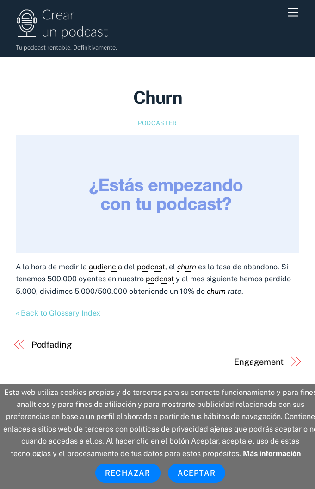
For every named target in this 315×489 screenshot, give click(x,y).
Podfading (51, 344)
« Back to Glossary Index (58, 313)
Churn (157, 97)
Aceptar (197, 473)
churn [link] (186, 266)
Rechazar (128, 473)
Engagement (259, 362)
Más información (272, 453)
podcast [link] (151, 266)
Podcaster (157, 123)
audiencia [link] (105, 266)
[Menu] (293, 13)
